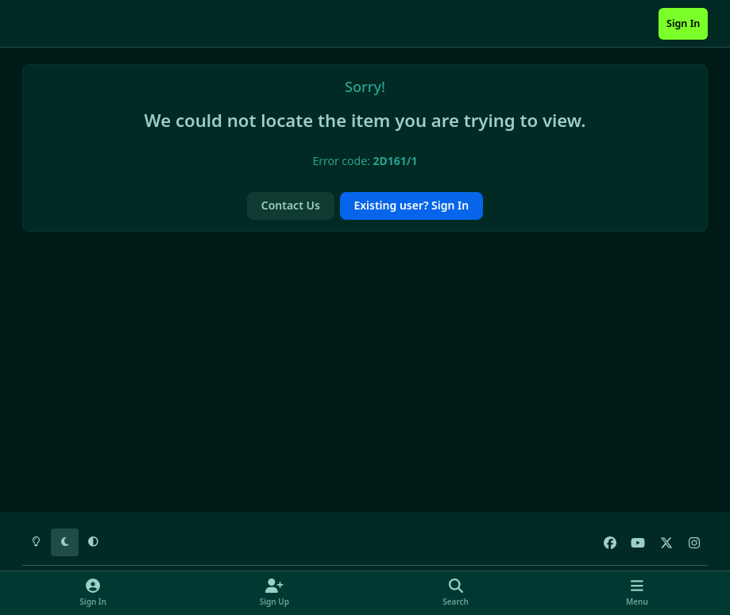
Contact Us (290, 205)
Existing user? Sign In (411, 205)
